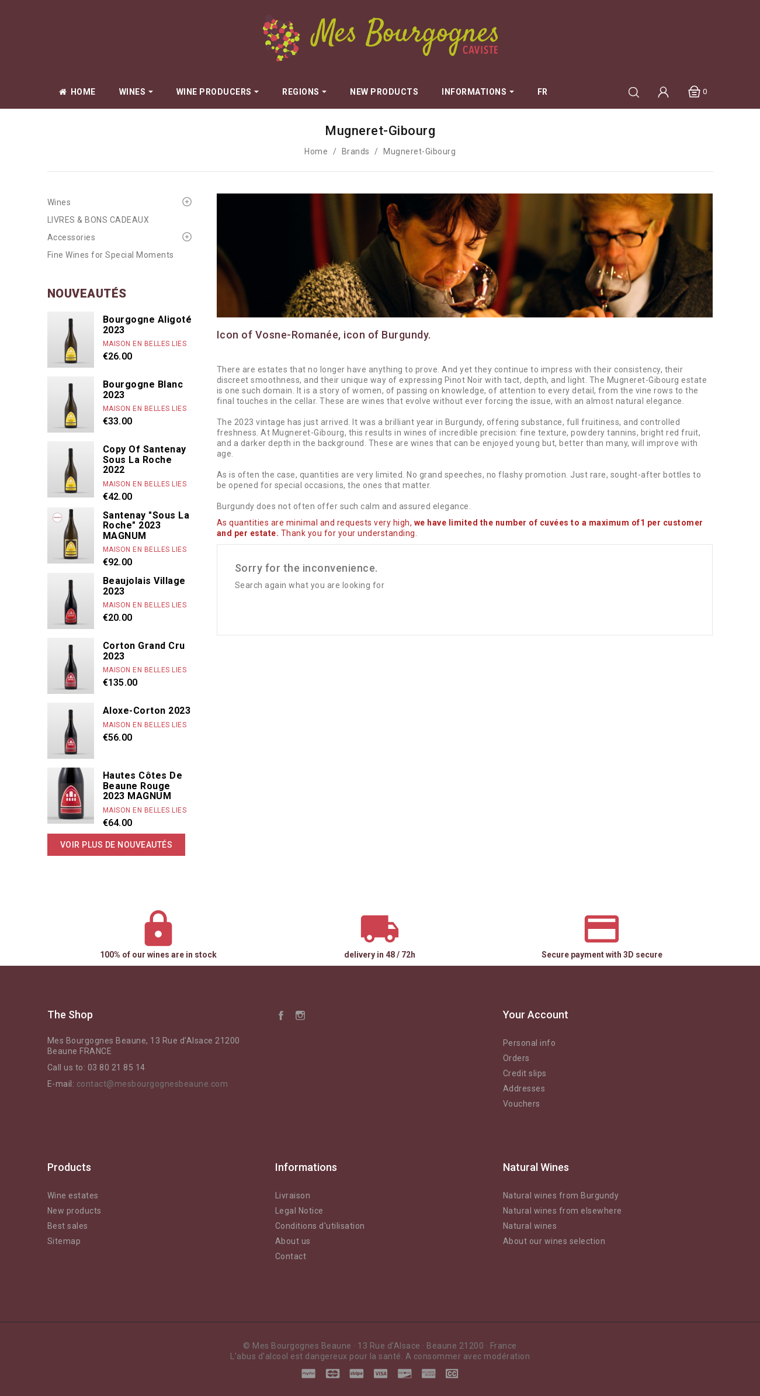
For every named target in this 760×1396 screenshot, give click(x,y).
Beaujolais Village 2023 (144, 586)
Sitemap (64, 1241)
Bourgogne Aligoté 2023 (147, 325)
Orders (516, 1058)
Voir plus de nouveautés (116, 844)
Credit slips (525, 1073)
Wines (59, 202)
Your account (535, 1014)
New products (74, 1210)
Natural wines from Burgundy (561, 1195)
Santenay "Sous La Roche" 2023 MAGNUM (146, 525)
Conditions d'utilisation (320, 1226)
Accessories (71, 237)
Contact (291, 1256)
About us (293, 1241)
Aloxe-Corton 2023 (147, 710)
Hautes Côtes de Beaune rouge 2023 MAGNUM (143, 785)
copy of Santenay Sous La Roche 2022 (144, 459)
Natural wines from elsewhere (562, 1210)
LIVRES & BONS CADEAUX (98, 219)
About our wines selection (554, 1241)
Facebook (281, 1015)
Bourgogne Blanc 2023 (143, 389)
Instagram (300, 1015)
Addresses (524, 1088)
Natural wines (530, 1226)
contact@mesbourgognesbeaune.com (152, 1084)
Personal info (529, 1043)
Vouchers (521, 1103)
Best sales (67, 1226)
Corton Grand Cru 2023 (144, 651)
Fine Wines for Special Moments (110, 255)
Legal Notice (299, 1210)
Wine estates (73, 1195)
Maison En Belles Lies (145, 344)
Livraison (293, 1195)
